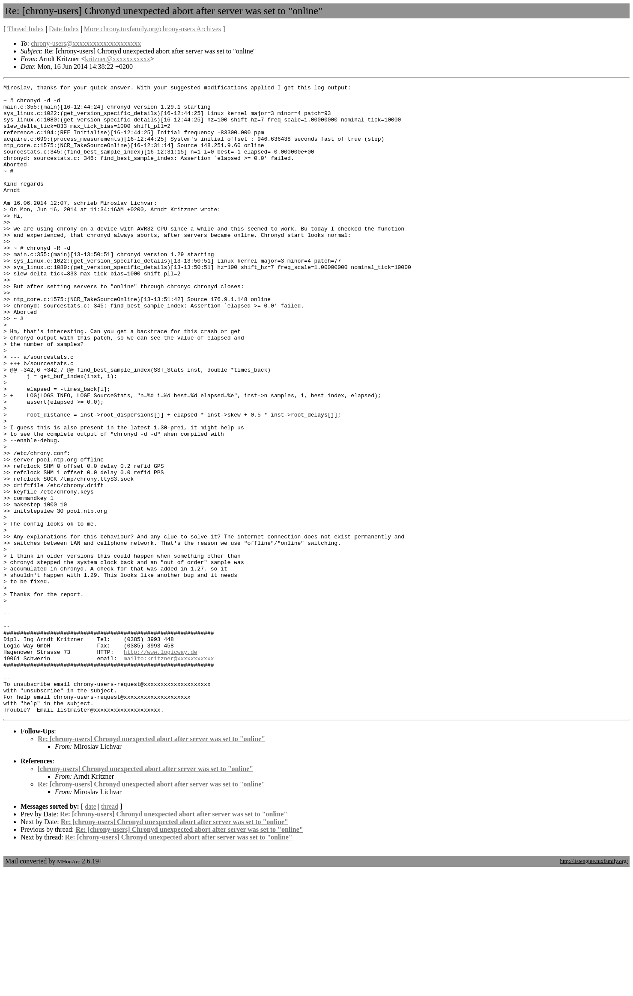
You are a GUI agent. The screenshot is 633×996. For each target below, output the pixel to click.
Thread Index (25, 29)
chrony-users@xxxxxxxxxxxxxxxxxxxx (86, 43)
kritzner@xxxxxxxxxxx (117, 58)
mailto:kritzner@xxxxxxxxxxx (169, 773)
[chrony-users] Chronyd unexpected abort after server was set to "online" (145, 894)
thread (109, 932)
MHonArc (68, 987)
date (90, 932)
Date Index (64, 29)
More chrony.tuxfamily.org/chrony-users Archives (152, 29)
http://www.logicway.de (160, 766)
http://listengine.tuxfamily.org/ (594, 987)
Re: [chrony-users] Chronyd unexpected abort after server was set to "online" (151, 864)
